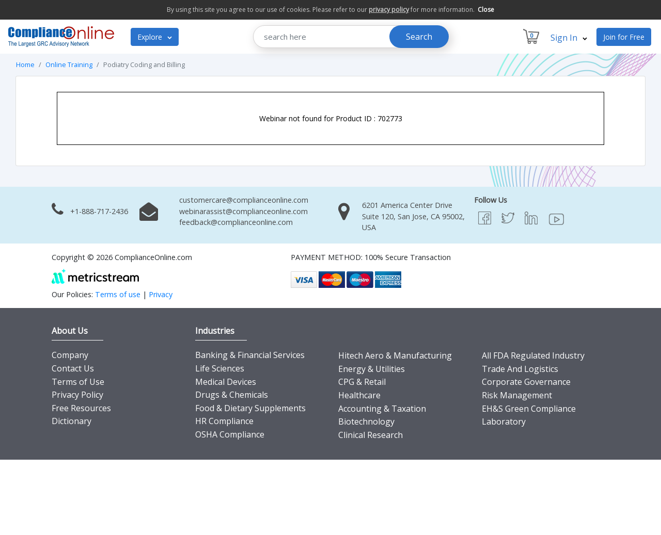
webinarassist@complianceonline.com (243, 211)
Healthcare (359, 395)
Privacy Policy (77, 394)
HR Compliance (224, 421)
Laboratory (504, 421)
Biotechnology (366, 421)
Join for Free (623, 37)
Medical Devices (225, 381)
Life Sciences (219, 368)
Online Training (68, 64)
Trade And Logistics (520, 369)
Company (70, 355)
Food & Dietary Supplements (250, 408)
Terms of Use (78, 381)
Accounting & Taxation (382, 408)
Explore (154, 37)
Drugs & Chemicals (231, 394)
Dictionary (71, 421)
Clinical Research (370, 435)
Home (25, 64)
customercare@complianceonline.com (243, 200)
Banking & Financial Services (250, 355)
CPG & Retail (362, 381)
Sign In (568, 37)
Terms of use (117, 294)
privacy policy (389, 9)
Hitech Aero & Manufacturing (395, 355)
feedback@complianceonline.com (236, 222)
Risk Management (517, 395)
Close (486, 9)
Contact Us (73, 368)
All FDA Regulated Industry (533, 355)
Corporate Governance (526, 381)
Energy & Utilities (371, 369)
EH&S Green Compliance (529, 408)
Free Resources (81, 408)
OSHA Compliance (229, 434)
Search (419, 36)
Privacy (160, 294)
